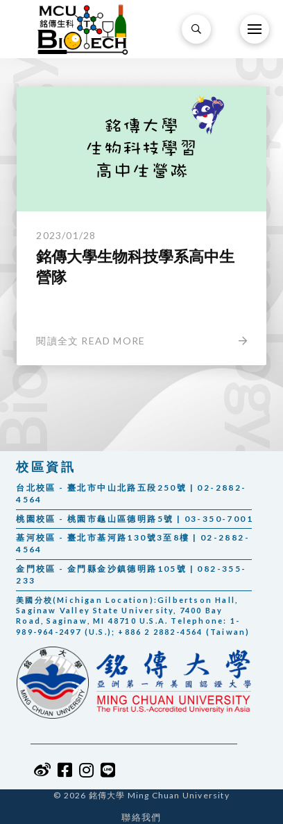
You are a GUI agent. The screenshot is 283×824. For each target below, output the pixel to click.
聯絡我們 (141, 817)
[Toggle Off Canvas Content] (254, 29)
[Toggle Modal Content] (196, 29)
